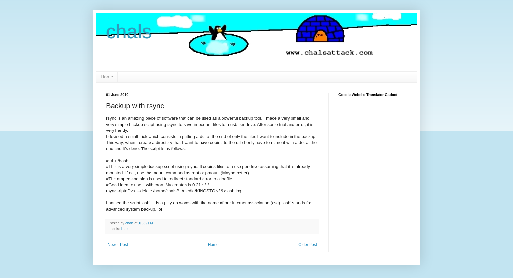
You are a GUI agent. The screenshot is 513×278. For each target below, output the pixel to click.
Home (107, 76)
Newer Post (118, 244)
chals (129, 32)
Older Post (307, 244)
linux (124, 229)
